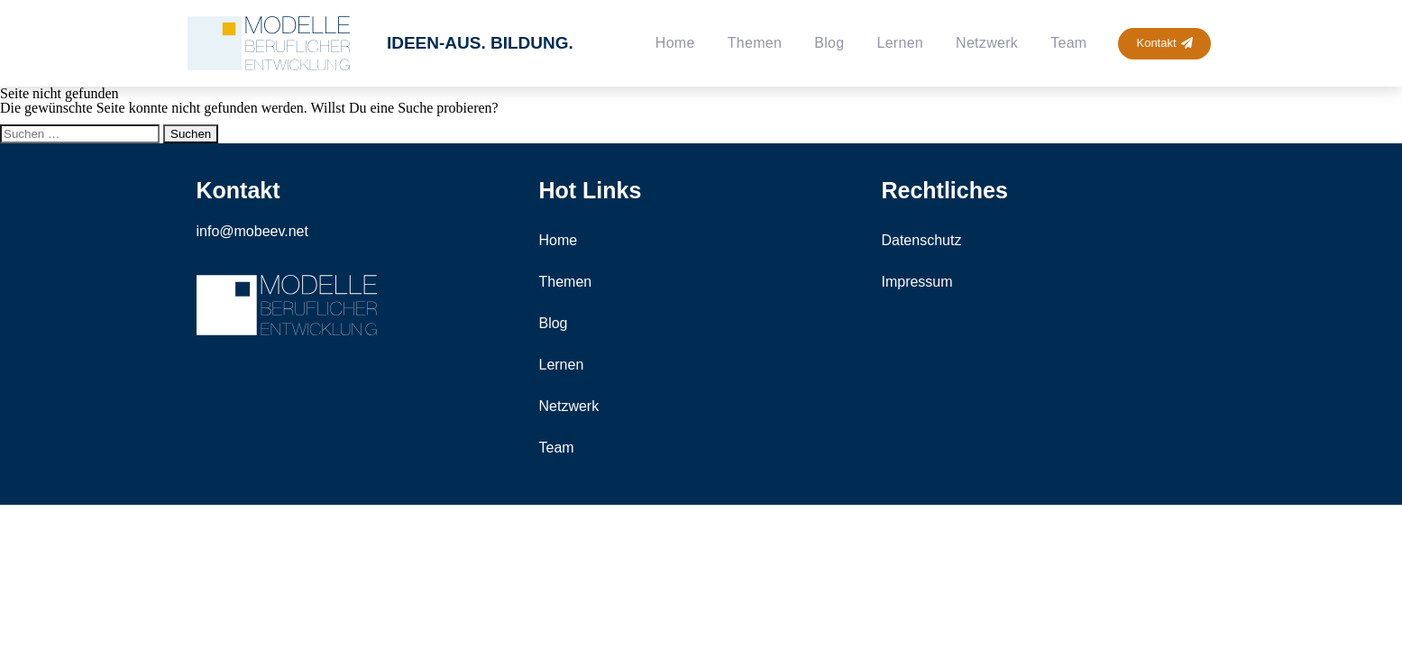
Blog (829, 42)
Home (675, 42)
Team (1068, 42)
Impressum (916, 281)
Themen (755, 42)
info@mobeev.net (252, 231)
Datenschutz (921, 240)
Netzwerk (987, 42)
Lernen (899, 42)
